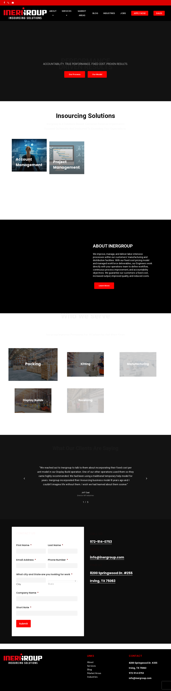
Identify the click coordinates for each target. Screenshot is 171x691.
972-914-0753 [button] (101, 541)
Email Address (26, 559)
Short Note (23, 607)
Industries (92, 676)
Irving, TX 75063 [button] (102, 581)
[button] (74, 74)
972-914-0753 (136, 673)
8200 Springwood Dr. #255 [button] (111, 573)
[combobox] (62, 581)
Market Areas (94, 673)
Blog (89, 669)
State (51, 583)
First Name (24, 545)
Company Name (27, 592)
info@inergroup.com (140, 678)
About (90, 662)
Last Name (55, 545)
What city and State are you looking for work (44, 574)
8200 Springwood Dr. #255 (143, 662)
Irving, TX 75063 (137, 668)
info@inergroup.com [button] (107, 557)
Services (91, 665)
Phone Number (58, 559)
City (18, 584)
